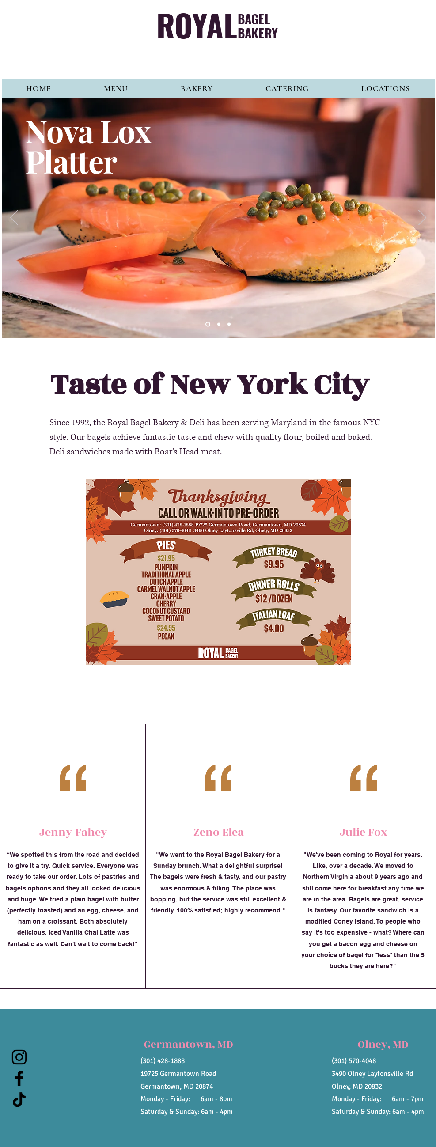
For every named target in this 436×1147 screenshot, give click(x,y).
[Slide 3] (229, 324)
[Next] (422, 218)
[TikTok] (19, 1099)
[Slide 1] (207, 324)
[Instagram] (19, 1057)
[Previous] (14, 218)
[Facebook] (19, 1078)
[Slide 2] (218, 324)
